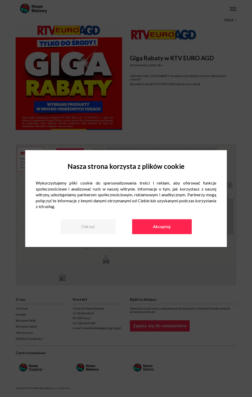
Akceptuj (161, 226)
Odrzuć (88, 226)
